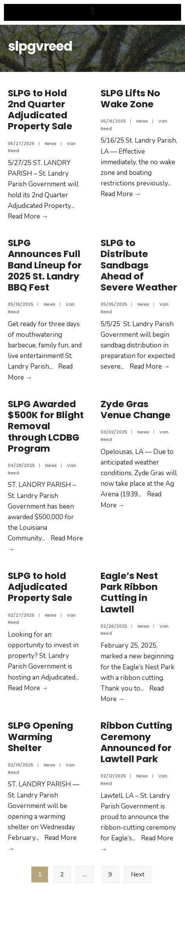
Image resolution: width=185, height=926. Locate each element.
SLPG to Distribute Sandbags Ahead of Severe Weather (139, 265)
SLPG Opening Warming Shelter (40, 736)
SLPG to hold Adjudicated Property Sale (40, 586)
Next (138, 874)
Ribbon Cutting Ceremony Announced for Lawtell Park (136, 742)
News (51, 143)
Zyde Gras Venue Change (135, 409)
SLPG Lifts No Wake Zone (130, 98)
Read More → (28, 216)
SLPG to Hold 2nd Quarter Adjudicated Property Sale (40, 109)
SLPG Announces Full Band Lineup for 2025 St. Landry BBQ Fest (45, 265)
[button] (92, 10)
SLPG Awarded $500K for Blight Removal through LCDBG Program (46, 426)
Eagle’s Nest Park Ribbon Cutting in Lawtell (129, 592)
